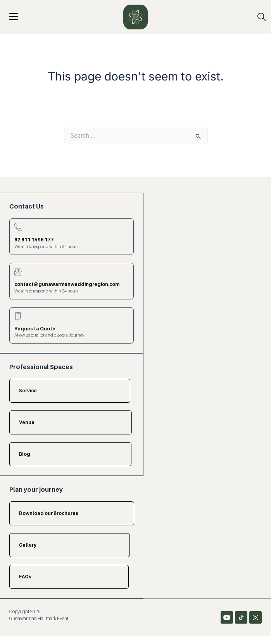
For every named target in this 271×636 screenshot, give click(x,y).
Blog (24, 454)
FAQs (25, 577)
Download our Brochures (48, 513)
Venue (27, 422)
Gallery (27, 545)
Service (28, 390)
